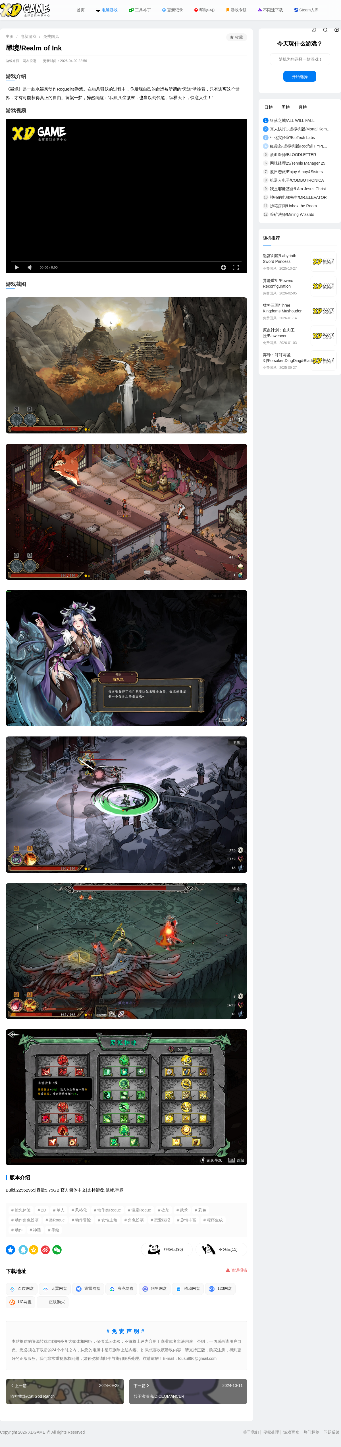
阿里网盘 (154, 1289)
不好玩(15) (228, 1249)
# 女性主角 (107, 1220)
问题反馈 (332, 1432)
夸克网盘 (121, 1289)
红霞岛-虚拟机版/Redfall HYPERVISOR (297, 146)
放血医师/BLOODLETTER (289, 154)
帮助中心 (204, 10)
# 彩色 (200, 1210)
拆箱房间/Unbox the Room (290, 206)
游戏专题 (236, 10)
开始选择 (300, 76)
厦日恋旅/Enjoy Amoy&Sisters (293, 172)
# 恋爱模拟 (160, 1220)
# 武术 (182, 1210)
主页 (10, 36)
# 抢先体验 (21, 1210)
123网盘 (220, 1289)
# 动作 (17, 1230)
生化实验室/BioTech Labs (289, 137)
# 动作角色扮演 (25, 1220)
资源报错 (236, 1270)
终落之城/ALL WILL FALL (289, 120)
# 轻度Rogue (139, 1210)
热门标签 (311, 1432)
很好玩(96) (173, 1249)
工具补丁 (140, 10)
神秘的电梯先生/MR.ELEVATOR (295, 197)
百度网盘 (21, 1289)
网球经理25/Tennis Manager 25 (294, 163)
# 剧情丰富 (186, 1220)
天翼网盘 (55, 1289)
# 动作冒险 (81, 1220)
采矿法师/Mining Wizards (288, 214)
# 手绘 (53, 1230)
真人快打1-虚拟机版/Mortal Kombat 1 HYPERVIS (297, 129)
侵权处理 (271, 1432)
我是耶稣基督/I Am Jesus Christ (294, 189)
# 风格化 (79, 1210)
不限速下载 (270, 10)
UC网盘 (20, 1302)
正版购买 (52, 1302)
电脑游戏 (107, 10)
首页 (81, 10)
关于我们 (251, 1432)
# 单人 (59, 1210)
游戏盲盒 (291, 1432)
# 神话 (35, 1230)
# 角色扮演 (134, 1220)
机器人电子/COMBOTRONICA (293, 180)
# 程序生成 (213, 1220)
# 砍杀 (164, 1210)
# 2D (42, 1210)
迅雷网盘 (88, 1289)
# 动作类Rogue (107, 1210)
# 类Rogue (55, 1220)
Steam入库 (306, 10)
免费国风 (51, 36)
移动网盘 (188, 1289)
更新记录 (172, 10)
